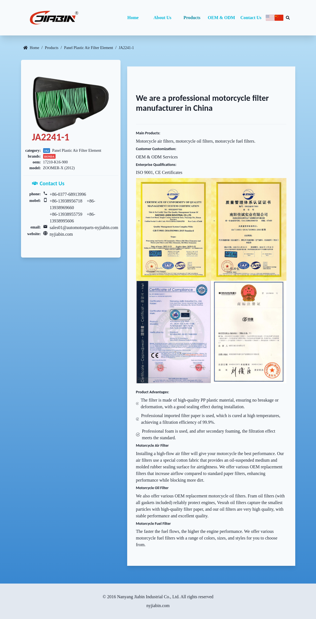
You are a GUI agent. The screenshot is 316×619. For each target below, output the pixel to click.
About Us (162, 17)
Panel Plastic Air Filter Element (88, 48)
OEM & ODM (221, 17)
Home (133, 17)
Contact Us (251, 17)
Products (192, 17)
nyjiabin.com (61, 234)
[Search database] (287, 17)
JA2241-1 (126, 48)
